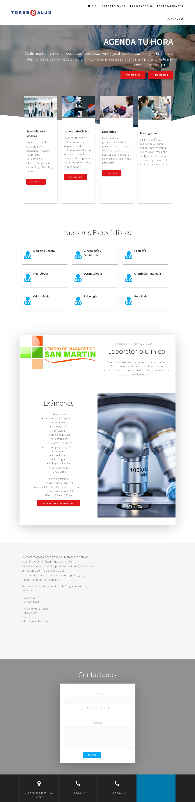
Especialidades (170, 6)
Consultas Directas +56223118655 (58, 503)
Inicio (92, 6)
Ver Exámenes (75, 177)
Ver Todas (112, 173)
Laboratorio (141, 6)
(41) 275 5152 (133, 75)
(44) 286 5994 (161, 75)
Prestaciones (113, 6)
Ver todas (36, 182)
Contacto (175, 19)
